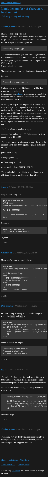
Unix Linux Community (11, 3)
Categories (13, 460)
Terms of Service (8, 465)
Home (3, 460)
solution (19, 94)
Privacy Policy (24, 465)
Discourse (16, 471)
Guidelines (24, 460)
